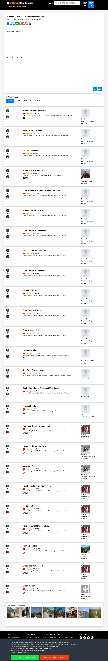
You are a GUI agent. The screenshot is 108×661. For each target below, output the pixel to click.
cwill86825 (46, 648)
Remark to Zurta (58, 637)
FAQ (9, 648)
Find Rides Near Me (13, 637)
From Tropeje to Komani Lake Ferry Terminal (41, 190)
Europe (47, 115)
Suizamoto (26, 451)
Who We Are (29, 644)
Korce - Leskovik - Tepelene (34, 445)
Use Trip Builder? (12, 639)
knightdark (46, 639)
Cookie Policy (40, 658)
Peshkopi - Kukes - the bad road (36, 426)
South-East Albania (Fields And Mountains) (40, 388)
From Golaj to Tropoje (32, 310)
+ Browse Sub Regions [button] (13, 19)
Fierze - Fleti (28, 505)
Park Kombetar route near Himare (37, 485)
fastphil (45, 637)
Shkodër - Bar (28, 585)
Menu (50, 3)
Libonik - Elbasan (30, 290)
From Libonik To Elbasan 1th (34, 270)
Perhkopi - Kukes (30, 545)
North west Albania (31, 350)
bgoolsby (46, 646)
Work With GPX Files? (14, 642)
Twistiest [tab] (37, 101)
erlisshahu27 (27, 375)
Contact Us (28, 646)
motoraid (25, 431)
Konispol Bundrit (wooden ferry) (36, 525)
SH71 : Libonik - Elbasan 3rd (34, 250)
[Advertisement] (54, 44)
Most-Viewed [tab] (28, 101)
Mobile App (64, 648)
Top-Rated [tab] (18, 101)
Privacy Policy (31, 658)
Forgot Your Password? (14, 644)
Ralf (24, 411)
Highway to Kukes (30, 150)
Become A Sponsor (13, 646)
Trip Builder (28, 642)
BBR (55, 639)
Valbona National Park (32, 130)
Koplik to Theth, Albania (33, 170)
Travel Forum (29, 639)
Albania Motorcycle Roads (58, 115)
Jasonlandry (47, 644)
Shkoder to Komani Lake (33, 565)
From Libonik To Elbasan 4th (35, 230)
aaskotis (25, 551)
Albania (70, 115)
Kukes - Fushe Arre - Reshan (34, 110)
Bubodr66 (26, 135)
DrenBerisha (26, 115)
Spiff (24, 175)
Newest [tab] (10, 101)
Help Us (27, 648)
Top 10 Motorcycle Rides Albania (31, 19)
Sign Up (91, 4)
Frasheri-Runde (29, 406)
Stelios (25, 591)
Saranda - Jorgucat (31, 465)
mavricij (45, 642)
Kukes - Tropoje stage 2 (33, 210)
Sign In (85, 4)
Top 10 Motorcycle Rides (32, 637)
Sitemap (24, 658)
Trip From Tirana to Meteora (35, 370)
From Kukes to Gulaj (31, 330)
